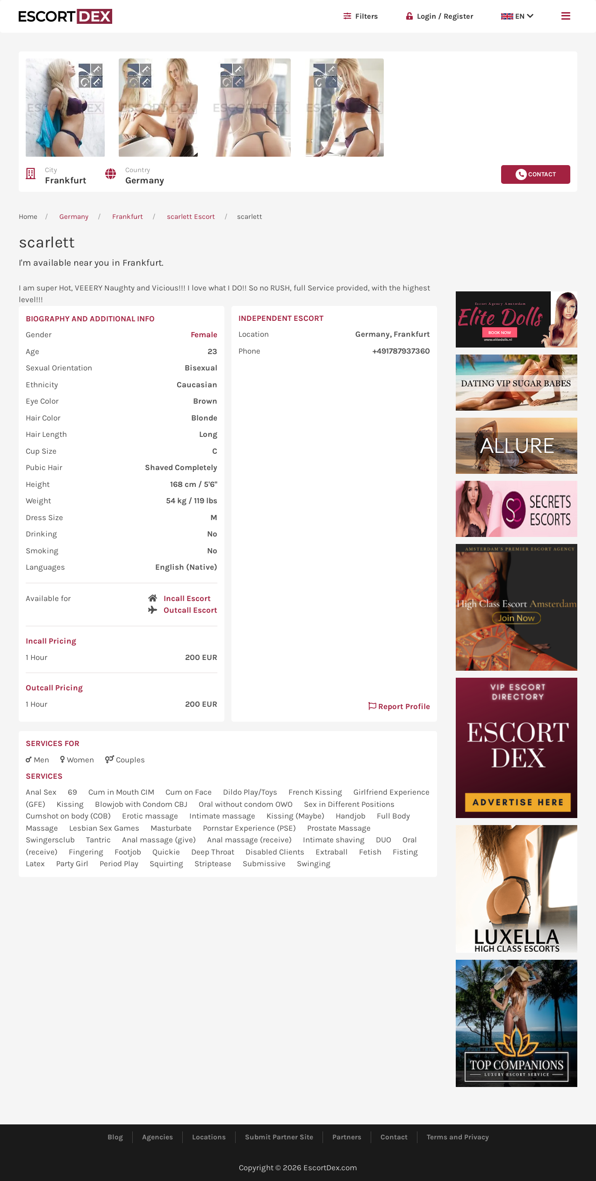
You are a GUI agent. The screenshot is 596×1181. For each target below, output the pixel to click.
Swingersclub (51, 839)
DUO (384, 839)
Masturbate (172, 828)
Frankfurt (65, 180)
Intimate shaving (334, 839)
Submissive (265, 863)
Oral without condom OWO (246, 804)
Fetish (371, 851)
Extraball (333, 851)
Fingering (87, 851)
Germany (144, 180)
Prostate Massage (339, 828)
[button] (565, 16)
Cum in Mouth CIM (122, 792)
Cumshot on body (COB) (69, 815)
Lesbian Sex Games (105, 828)
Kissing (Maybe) (296, 815)
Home (28, 216)
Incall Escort (187, 598)
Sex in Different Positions (349, 804)
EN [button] (517, 16)
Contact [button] (536, 174)
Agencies (157, 1137)
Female (204, 334)
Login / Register (439, 16)
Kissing (71, 804)
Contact (394, 1137)
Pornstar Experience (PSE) (250, 828)
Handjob (351, 815)
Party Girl (73, 863)
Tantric (99, 839)
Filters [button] (361, 16)
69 (73, 792)
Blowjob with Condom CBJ (142, 804)
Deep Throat (213, 851)
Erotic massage (151, 815)
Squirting (167, 863)
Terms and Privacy (458, 1137)
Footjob (129, 851)
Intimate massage (223, 815)
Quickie (167, 851)
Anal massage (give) (160, 839)
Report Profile (399, 706)
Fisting (405, 851)
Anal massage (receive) (250, 839)
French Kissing (316, 792)
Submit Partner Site (279, 1137)
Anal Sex (42, 792)
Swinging (313, 863)
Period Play (120, 863)
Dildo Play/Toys (251, 792)
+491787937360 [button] (401, 350)
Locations (209, 1137)
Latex (36, 863)
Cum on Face (189, 792)
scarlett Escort (191, 216)
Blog (115, 1137)
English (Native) (186, 567)
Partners (346, 1137)
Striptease (213, 863)
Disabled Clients (275, 851)
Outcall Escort (190, 610)
